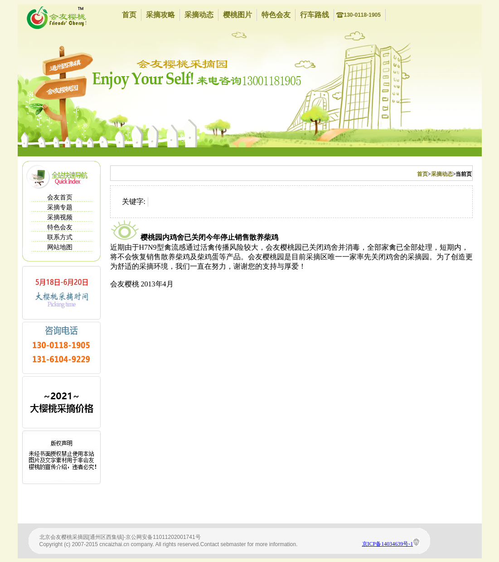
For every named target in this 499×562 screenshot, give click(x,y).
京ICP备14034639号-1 (387, 544)
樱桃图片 (237, 15)
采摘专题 (60, 207)
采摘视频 (60, 217)
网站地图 (60, 247)
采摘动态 (198, 15)
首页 (129, 15)
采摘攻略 (160, 15)
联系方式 (60, 237)
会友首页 (60, 197)
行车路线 (314, 15)
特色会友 (276, 15)
